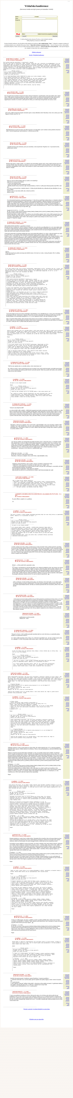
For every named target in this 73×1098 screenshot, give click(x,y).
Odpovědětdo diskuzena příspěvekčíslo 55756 (66, 1062)
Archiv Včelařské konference (36, 57)
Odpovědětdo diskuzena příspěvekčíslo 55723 (66, 186)
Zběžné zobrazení (36, 55)
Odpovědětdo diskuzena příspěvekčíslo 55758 (66, 627)
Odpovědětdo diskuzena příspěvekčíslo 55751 (66, 981)
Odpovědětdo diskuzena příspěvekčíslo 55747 (66, 923)
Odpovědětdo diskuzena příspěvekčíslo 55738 (66, 431)
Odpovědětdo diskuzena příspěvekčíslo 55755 (66, 679)
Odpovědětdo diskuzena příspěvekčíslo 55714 (66, 119)
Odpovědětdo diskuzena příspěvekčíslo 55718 (66, 135)
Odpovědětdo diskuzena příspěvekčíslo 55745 (66, 662)
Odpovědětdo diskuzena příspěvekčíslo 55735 (66, 402)
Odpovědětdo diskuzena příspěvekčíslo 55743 (66, 645)
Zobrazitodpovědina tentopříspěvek (67, 69)
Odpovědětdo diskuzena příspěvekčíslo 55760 (66, 487)
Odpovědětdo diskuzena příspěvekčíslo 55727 (66, 274)
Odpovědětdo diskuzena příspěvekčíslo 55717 (66, 257)
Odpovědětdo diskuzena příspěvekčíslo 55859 (66, 503)
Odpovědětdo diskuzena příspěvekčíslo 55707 (66, 63)
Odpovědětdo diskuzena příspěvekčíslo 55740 (66, 448)
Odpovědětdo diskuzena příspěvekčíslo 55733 (66, 791)
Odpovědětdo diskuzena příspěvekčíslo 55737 (66, 736)
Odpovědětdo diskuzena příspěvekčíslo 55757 (66, 1003)
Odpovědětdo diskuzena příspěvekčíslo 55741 (66, 537)
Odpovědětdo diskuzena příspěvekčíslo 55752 (66, 610)
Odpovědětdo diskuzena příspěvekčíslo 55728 (66, 327)
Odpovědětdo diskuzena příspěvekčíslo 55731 (66, 206)
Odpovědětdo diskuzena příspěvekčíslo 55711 (66, 102)
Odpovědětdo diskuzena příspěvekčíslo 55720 (66, 169)
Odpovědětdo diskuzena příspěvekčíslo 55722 (66, 152)
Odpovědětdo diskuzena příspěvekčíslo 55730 (66, 385)
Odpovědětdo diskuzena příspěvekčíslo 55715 (66, 232)
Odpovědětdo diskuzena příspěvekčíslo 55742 (66, 575)
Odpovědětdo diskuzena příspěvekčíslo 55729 (66, 344)
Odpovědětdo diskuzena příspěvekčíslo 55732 (66, 709)
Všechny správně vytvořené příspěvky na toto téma (36, 1078)
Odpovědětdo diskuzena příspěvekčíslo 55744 (66, 891)
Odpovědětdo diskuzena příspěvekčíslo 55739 (66, 828)
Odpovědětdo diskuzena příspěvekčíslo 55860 (66, 520)
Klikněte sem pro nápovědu (36, 1088)
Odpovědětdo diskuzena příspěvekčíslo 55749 (66, 592)
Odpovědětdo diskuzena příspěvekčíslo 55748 (66, 1045)
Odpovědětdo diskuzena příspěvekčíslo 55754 (66, 465)
